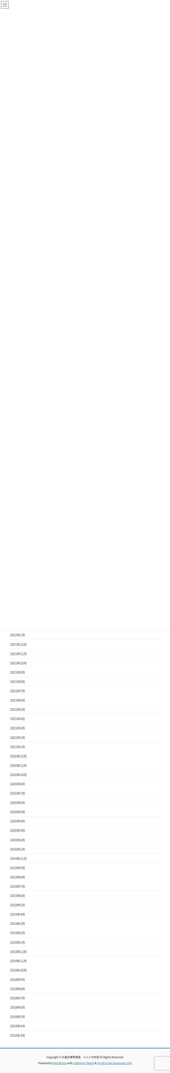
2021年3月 (17, 728)
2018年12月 (18, 951)
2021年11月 (18, 653)
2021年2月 (17, 737)
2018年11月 (18, 961)
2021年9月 (17, 672)
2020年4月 (17, 821)
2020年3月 (17, 830)
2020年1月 (17, 849)
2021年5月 (17, 709)
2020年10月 (18, 774)
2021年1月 (17, 747)
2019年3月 (17, 923)
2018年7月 (17, 998)
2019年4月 (17, 914)
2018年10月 (18, 970)
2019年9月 (17, 868)
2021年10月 (18, 663)
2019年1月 (17, 942)
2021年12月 (18, 644)
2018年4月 (17, 1026)
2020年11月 (18, 765)
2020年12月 (18, 756)
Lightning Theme (83, 1063)
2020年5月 (17, 812)
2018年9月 (17, 979)
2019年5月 (17, 905)
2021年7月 (17, 691)
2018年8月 (17, 989)
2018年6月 (17, 1007)
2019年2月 (17, 933)
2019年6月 (17, 895)
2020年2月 (17, 840)
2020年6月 (17, 802)
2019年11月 (18, 858)
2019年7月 (17, 886)
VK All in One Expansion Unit (114, 1063)
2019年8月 (17, 877)
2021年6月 (17, 700)
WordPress (60, 1063)
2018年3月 (17, 1035)
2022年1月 (17, 635)
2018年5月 (17, 1016)
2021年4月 (17, 719)
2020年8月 (17, 784)
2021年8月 (17, 681)
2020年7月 (17, 793)
